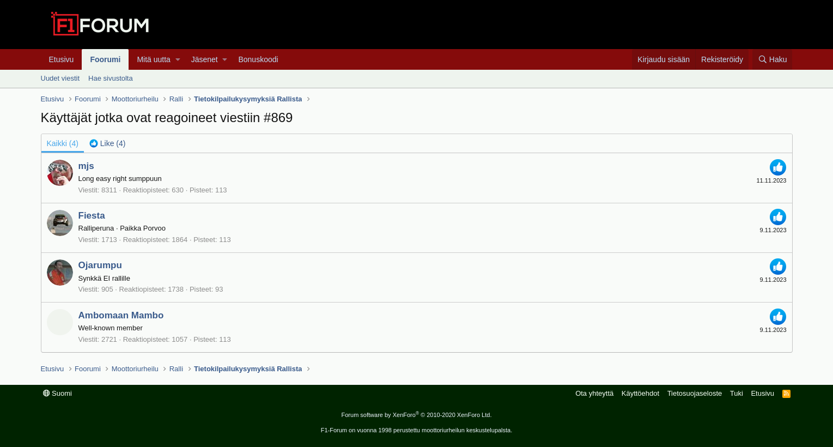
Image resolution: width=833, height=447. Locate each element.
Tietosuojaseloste (694, 393)
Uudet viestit (60, 78)
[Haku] (772, 59)
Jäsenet (204, 59)
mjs (86, 166)
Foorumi (105, 59)
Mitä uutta (153, 59)
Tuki (736, 393)
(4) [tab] (62, 143)
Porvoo (154, 228)
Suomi (57, 393)
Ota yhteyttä (594, 393)
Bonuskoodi (258, 59)
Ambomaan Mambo (121, 315)
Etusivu (61, 59)
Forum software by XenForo (417, 415)
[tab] (107, 143)
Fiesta (91, 215)
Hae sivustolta (110, 78)
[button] (178, 59)
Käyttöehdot (640, 393)
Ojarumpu (100, 265)
